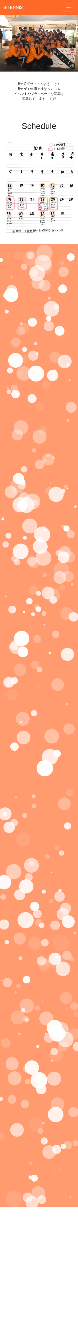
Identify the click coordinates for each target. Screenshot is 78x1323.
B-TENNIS (13, 7)
